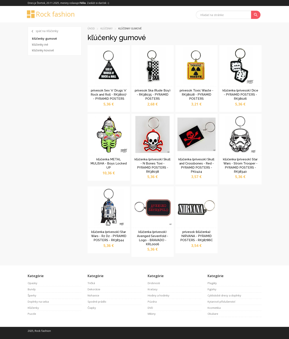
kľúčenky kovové (43, 50)
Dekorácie (94, 289)
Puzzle (32, 314)
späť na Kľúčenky (44, 31)
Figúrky (212, 289)
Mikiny (152, 314)
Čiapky (92, 308)
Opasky (32, 283)
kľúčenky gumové (44, 38)
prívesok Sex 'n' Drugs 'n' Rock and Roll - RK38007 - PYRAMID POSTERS (109, 95)
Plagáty (212, 283)
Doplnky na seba (38, 301)
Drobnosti (154, 283)
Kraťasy (153, 289)
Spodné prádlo (97, 301)
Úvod (91, 28)
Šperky (32, 295)
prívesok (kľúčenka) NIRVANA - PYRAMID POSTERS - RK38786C (196, 236)
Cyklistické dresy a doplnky (224, 295)
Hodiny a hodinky (158, 295)
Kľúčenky (107, 28)
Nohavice (93, 295)
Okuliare (213, 314)
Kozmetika (214, 308)
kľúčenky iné (40, 44)
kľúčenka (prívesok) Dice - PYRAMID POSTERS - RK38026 (240, 95)
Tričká (91, 283)
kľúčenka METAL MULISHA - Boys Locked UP (108, 163)
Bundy (32, 289)
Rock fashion (51, 14)
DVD (150, 308)
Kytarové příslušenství (221, 301)
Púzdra (152, 301)
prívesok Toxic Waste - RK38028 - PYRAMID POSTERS (196, 95)
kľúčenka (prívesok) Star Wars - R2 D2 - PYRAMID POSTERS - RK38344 (108, 236)
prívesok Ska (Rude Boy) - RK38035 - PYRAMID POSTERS (152, 95)
